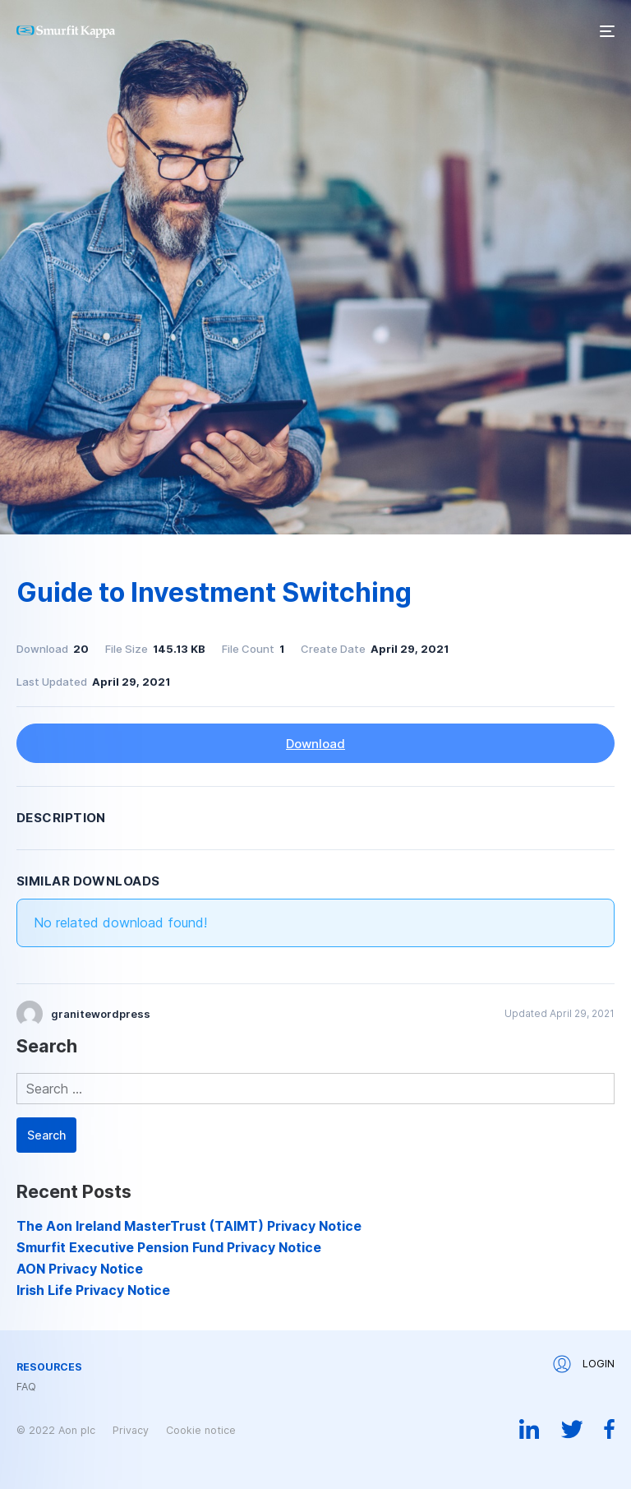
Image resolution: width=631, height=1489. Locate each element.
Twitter (571, 1429)
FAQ (26, 1387)
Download (315, 743)
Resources (49, 1367)
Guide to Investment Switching (214, 592)
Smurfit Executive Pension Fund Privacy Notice (168, 1247)
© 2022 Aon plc (55, 1430)
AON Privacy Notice (79, 1268)
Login (584, 1364)
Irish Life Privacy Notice (93, 1290)
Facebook (609, 1429)
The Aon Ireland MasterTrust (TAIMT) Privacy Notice (189, 1226)
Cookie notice (201, 1430)
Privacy (131, 1430)
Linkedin (529, 1429)
